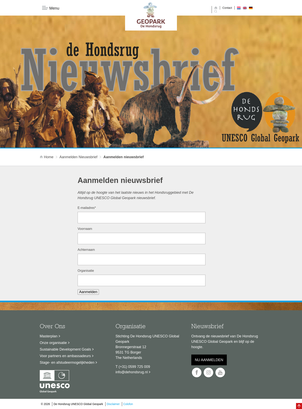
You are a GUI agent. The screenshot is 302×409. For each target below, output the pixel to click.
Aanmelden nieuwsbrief (78, 157)
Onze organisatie (53, 343)
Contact (227, 7)
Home (47, 157)
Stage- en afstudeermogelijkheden (67, 363)
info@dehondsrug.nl (131, 372)
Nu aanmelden (209, 360)
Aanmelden (88, 292)
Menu (50, 8)
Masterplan (48, 336)
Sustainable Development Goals (65, 349)
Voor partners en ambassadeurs (65, 356)
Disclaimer (113, 404)
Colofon (128, 404)
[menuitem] (239, 8)
